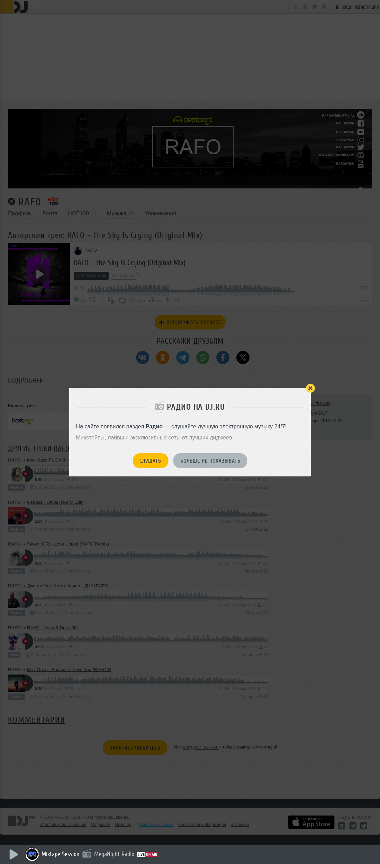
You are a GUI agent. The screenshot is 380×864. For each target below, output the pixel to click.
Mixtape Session (61, 854)
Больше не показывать (210, 461)
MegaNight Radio (115, 854)
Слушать (150, 461)
